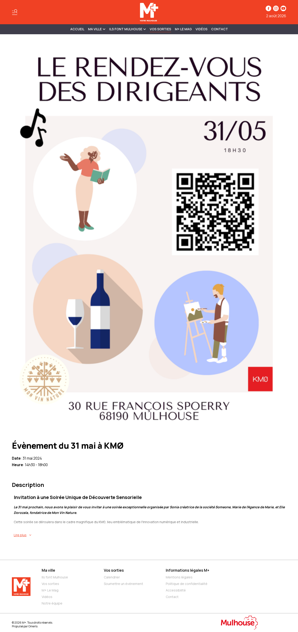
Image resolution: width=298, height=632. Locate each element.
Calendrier (112, 577)
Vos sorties (160, 29)
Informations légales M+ (187, 570)
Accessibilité (176, 590)
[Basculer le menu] (14, 12)
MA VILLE (96, 29)
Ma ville (48, 570)
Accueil (77, 29)
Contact (219, 29)
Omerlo (32, 626)
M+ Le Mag (183, 29)
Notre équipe (52, 603)
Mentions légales (179, 577)
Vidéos (201, 29)
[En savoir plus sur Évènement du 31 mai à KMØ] (150, 535)
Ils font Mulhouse (55, 577)
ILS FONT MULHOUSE (127, 29)
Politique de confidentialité (186, 583)
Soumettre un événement (123, 583)
